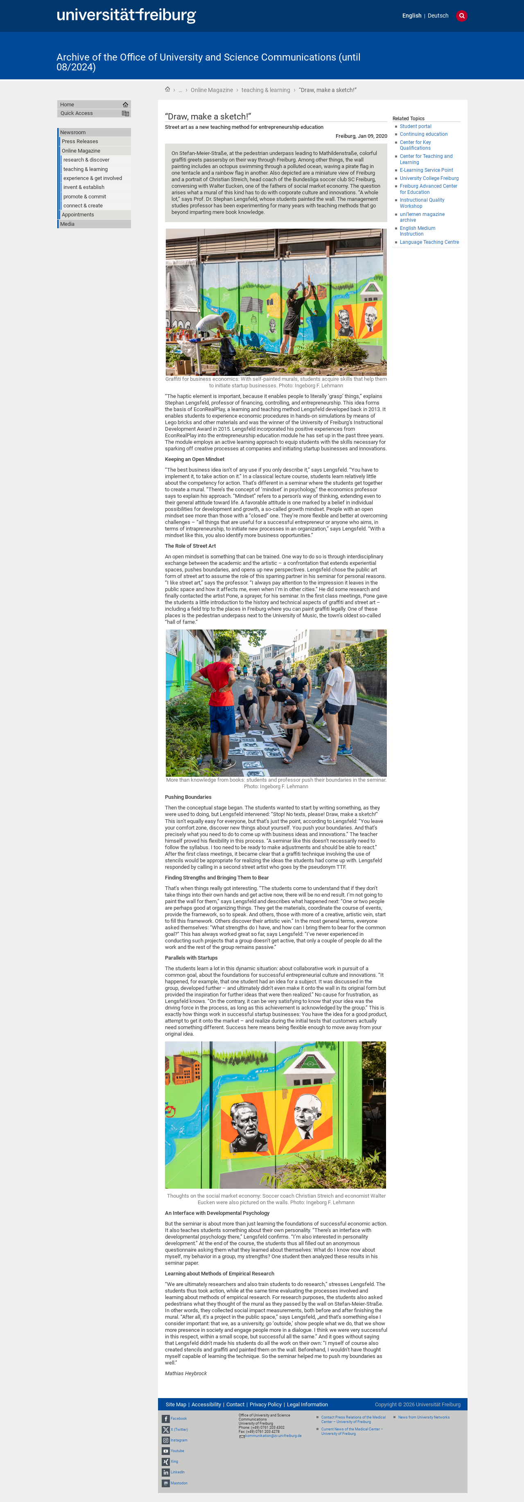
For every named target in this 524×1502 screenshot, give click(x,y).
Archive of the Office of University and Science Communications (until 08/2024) (208, 62)
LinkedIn (178, 1472)
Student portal (415, 126)
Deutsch (438, 15)
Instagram (179, 1440)
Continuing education (424, 134)
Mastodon (179, 1483)
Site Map (176, 1404)
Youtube (177, 1451)
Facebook (179, 1419)
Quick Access (77, 113)
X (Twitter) (179, 1430)
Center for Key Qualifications (415, 145)
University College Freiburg (429, 178)
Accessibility (206, 1404)
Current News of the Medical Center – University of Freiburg (352, 1431)
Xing (174, 1461)
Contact (235, 1404)
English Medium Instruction (418, 231)
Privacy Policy (266, 1404)
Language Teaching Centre (429, 242)
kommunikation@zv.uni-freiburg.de (273, 1436)
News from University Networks (424, 1417)
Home (167, 89)
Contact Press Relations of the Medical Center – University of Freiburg (353, 1419)
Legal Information (307, 1404)
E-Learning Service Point (426, 170)
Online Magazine (212, 90)
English (412, 15)
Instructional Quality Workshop (422, 203)
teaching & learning (266, 90)
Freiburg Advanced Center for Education (428, 189)
